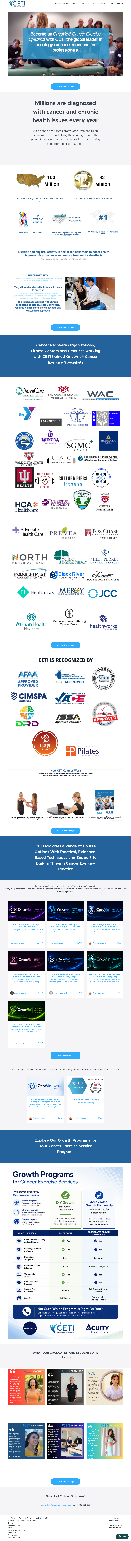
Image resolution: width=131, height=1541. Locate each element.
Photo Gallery (13, 1532)
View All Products (66, 1055)
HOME (57, 3)
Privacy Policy (114, 1521)
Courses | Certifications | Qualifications (22, 1521)
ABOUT (96, 3)
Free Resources (14, 1525)
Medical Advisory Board (17, 1530)
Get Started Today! (65, 86)
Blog (10, 1528)
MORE (104, 3)
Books (10, 1523)
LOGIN (111, 3)
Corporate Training (15, 1537)
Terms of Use (114, 1518)
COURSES (66, 3)
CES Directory (13, 1535)
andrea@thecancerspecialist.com (58, 1505)
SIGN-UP (119, 3)
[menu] (88, 3)
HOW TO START (78, 3)
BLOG (89, 3)
